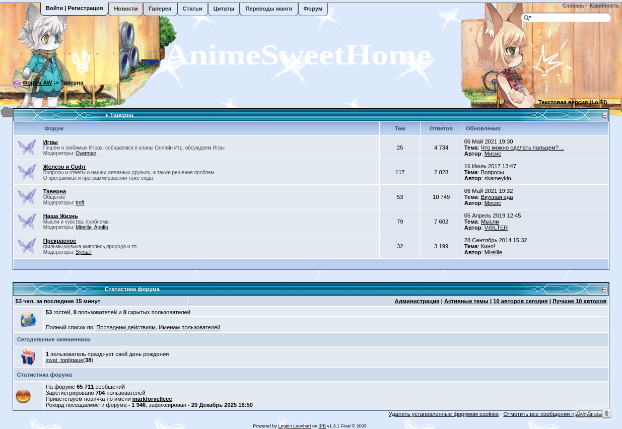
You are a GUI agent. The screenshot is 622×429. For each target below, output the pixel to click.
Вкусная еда (497, 197)
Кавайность (604, 6)
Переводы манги (268, 9)
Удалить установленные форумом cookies (444, 414)
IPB (322, 425)
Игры (50, 142)
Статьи (192, 9)
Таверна (121, 115)
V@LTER (496, 228)
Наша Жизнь (60, 216)
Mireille (84, 227)
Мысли (490, 222)
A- (597, 413)
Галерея (160, 9)
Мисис (493, 154)
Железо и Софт (64, 167)
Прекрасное (60, 241)
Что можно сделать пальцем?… (522, 148)
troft (80, 202)
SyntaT (84, 252)
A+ (580, 412)
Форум (313, 9)
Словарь (572, 6)
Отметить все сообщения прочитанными (556, 414)
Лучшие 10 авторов (579, 301)
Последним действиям (126, 327)
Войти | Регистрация (74, 8)
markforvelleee (152, 399)
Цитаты (224, 9)
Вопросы (492, 172)
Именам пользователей (189, 327)
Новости (125, 9)
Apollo (101, 227)
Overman (86, 153)
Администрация (417, 301)
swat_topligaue (65, 360)
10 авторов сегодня (520, 301)
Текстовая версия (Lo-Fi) (572, 102)
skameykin (498, 178)
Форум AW (37, 83)
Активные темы (466, 301)
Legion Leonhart (294, 425)
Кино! (488, 246)
